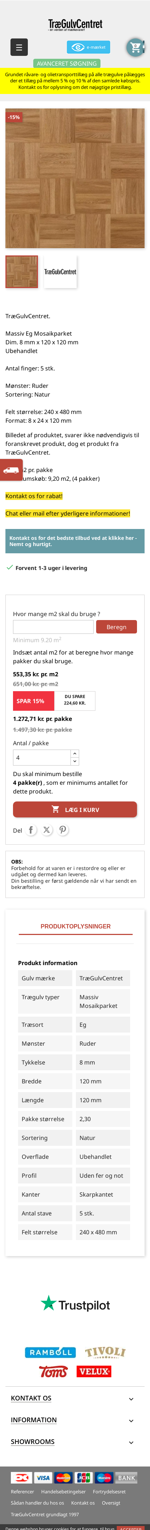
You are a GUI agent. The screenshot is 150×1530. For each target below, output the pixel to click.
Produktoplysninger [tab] (76, 926)
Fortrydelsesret (109, 1491)
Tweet (46, 830)
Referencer (22, 1491)
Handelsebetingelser (63, 1491)
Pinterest (62, 830)
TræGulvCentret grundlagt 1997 (45, 1514)
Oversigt (111, 1503)
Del (31, 830)
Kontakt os (83, 1503)
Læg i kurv (75, 810)
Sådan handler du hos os (37, 1503)
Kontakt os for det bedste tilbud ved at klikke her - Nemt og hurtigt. (73, 541)
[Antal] (42, 758)
